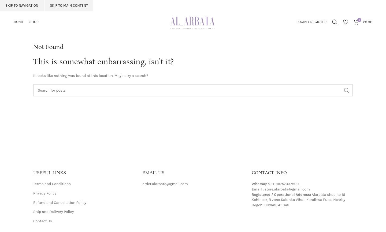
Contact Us (42, 221)
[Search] (334, 22)
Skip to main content (69, 5)
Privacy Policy (44, 193)
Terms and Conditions (52, 184)
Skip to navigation (21, 5)
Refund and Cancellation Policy (59, 202)
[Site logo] (193, 21)
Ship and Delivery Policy (53, 211)
